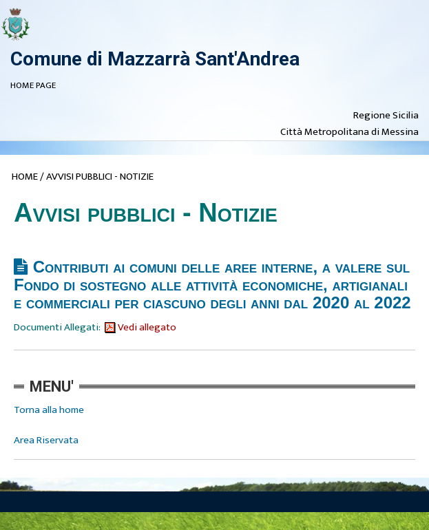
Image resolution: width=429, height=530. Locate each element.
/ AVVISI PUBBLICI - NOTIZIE (97, 176)
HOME (25, 176)
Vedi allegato (140, 327)
